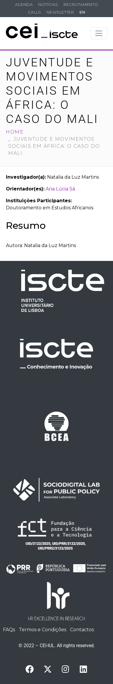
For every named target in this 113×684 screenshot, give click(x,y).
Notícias (48, 4)
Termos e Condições (42, 629)
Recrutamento (81, 4)
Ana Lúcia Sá (60, 189)
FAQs (9, 629)
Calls (34, 12)
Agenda (24, 4)
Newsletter (60, 12)
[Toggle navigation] (99, 33)
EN (82, 12)
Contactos (82, 629)
